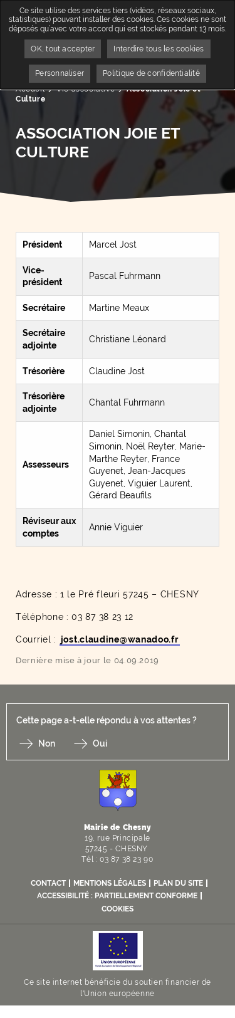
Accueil (30, 89)
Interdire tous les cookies (158, 49)
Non (46, 743)
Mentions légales (109, 883)
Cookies (117, 909)
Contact (48, 883)
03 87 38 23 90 (126, 859)
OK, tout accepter (63, 49)
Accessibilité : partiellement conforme (117, 895)
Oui (100, 743)
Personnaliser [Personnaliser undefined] (59, 73)
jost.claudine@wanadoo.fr (120, 639)
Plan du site (178, 883)
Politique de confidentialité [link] (151, 73)
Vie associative (85, 89)
